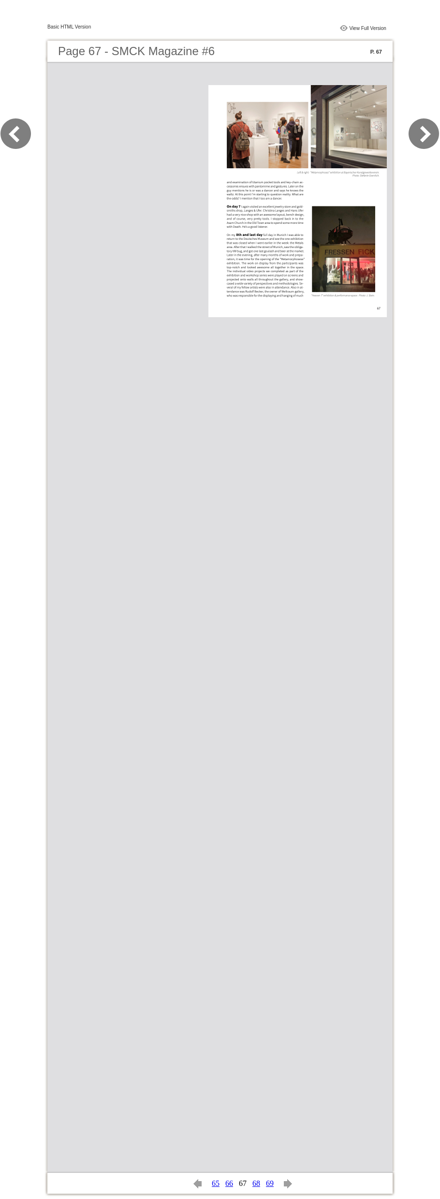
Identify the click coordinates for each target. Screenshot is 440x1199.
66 (229, 1183)
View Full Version (367, 28)
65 (216, 1183)
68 (256, 1183)
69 (270, 1183)
